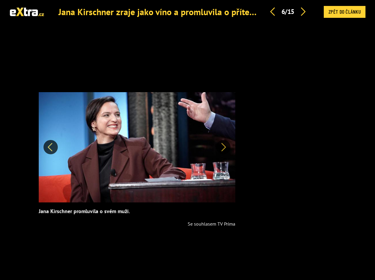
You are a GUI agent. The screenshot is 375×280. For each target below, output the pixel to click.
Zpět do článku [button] (345, 11)
